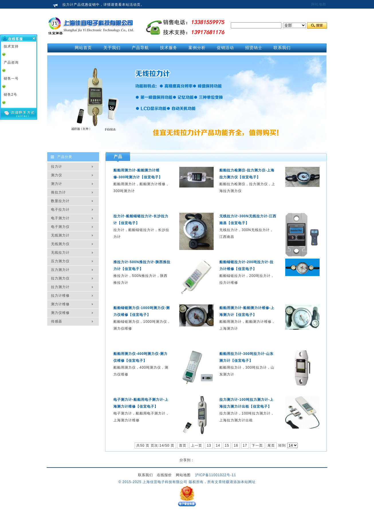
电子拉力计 (60, 210)
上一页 (196, 445)
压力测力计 (60, 270)
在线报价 (164, 475)
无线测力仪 (60, 244)
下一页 (257, 445)
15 (227, 445)
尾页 (271, 445)
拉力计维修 (60, 296)
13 (209, 445)
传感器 (56, 321)
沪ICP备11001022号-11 (215, 475)
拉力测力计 (60, 287)
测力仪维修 (60, 313)
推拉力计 (58, 192)
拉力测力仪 (60, 278)
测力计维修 (60, 304)
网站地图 (318, 4)
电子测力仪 (60, 227)
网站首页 (83, 47)
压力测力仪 (60, 261)
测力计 (56, 184)
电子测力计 (60, 218)
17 (245, 445)
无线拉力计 (60, 253)
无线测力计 (60, 235)
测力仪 (56, 175)
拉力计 (56, 167)
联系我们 (145, 475)
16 (236, 445)
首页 (182, 445)
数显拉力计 (60, 201)
